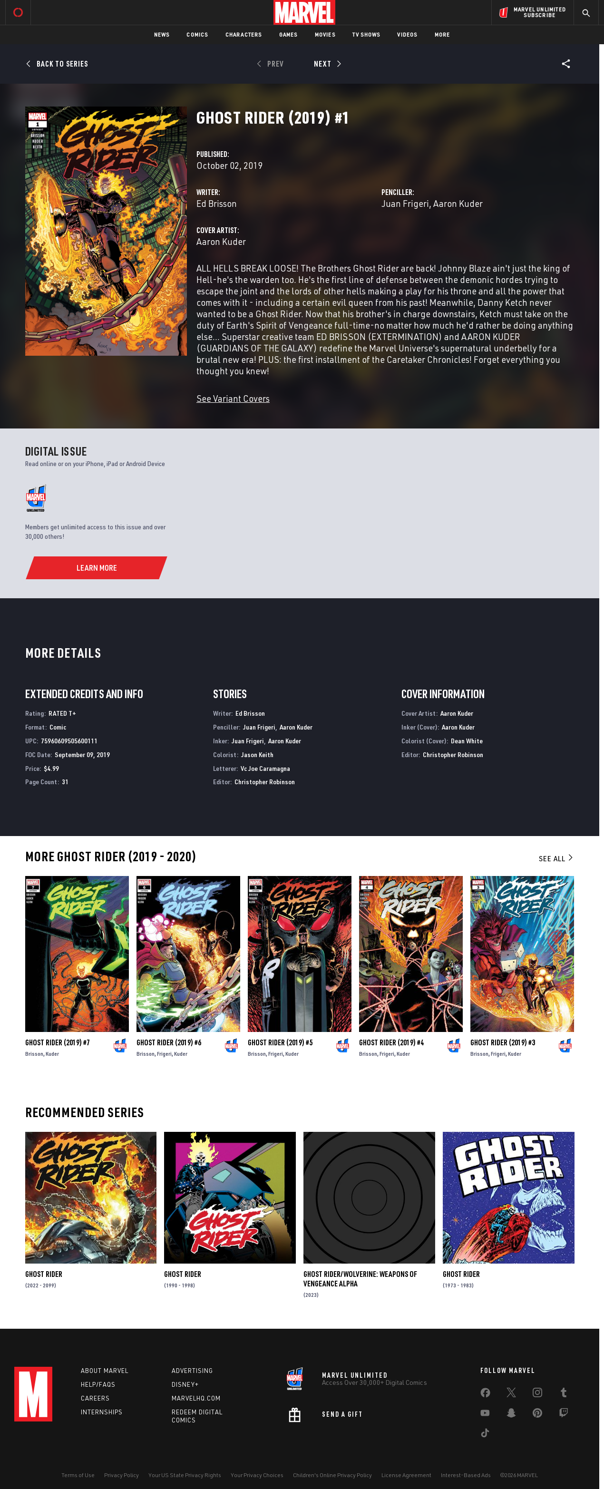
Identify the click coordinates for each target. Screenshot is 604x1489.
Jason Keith (257, 754)
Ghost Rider (43, 1274)
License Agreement (406, 1475)
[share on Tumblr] (563, 1394)
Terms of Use (78, 1475)
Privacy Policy (121, 1475)
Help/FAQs (98, 1384)
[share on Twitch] (563, 1415)
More (442, 34)
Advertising (192, 1370)
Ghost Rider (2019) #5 (280, 1042)
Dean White (467, 741)
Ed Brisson (216, 203)
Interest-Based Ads (466, 1475)
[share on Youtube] (485, 1415)
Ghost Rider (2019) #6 (168, 1042)
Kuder (52, 1053)
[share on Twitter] (511, 1394)
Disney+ (185, 1384)
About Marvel (104, 1370)
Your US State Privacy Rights (184, 1475)
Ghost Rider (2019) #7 (57, 1042)
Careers (95, 1398)
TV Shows (366, 34)
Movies (325, 34)
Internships (102, 1412)
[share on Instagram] (537, 1394)
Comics (197, 34)
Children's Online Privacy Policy (332, 1475)
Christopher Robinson (264, 782)
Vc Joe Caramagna (265, 768)
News (162, 34)
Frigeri (164, 1053)
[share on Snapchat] (511, 1415)
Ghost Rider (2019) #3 (502, 1042)
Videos (407, 34)
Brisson (34, 1053)
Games (288, 34)
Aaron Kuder (458, 203)
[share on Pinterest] (537, 1415)
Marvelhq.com (196, 1398)
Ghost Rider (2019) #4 (391, 1042)
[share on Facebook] (485, 1395)
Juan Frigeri (405, 203)
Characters (243, 34)
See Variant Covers (233, 398)
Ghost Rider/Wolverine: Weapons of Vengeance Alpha (360, 1278)
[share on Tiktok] (485, 1435)
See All (556, 858)
